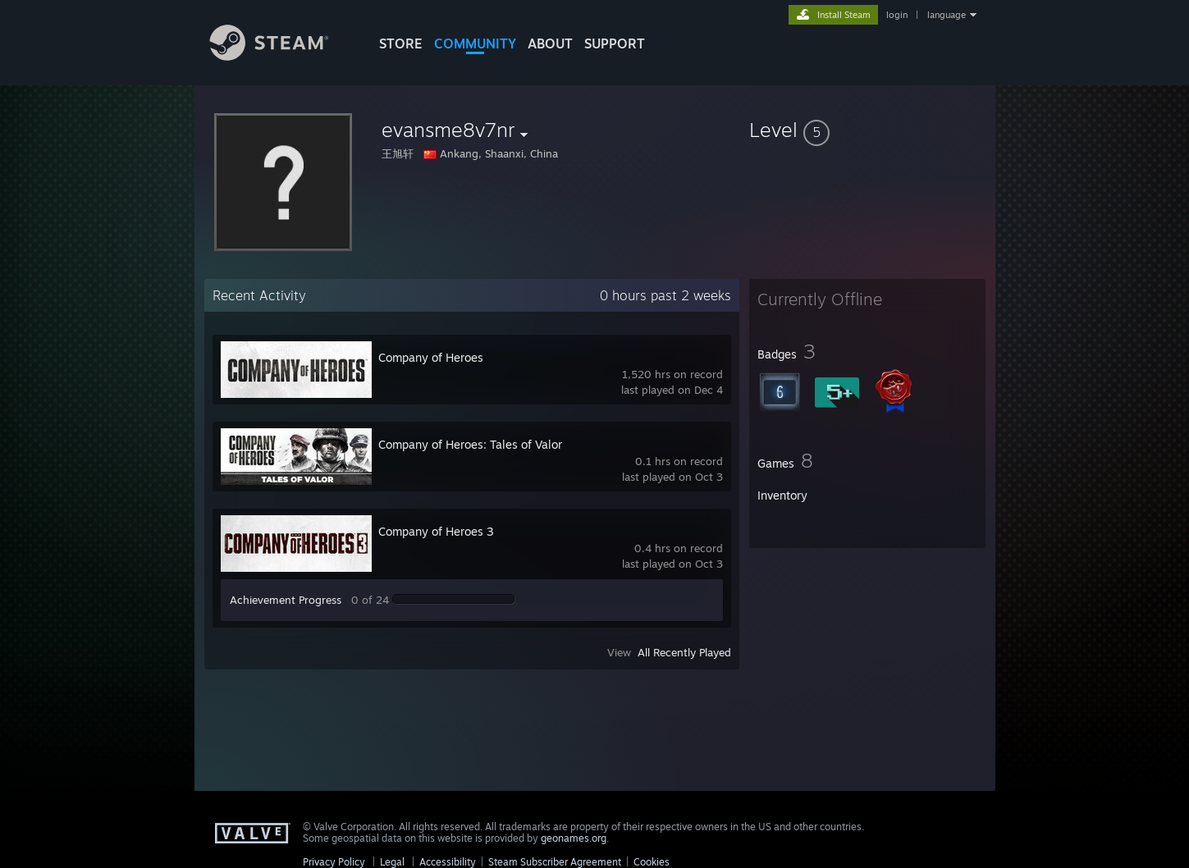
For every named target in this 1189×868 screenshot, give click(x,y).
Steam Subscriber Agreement (554, 862)
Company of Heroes (430, 357)
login (897, 15)
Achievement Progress (285, 599)
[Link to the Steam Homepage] (281, 56)
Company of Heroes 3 (436, 531)
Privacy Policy (334, 862)
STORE (401, 43)
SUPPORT (614, 43)
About (550, 43)
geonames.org (573, 838)
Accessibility (447, 862)
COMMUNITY (475, 43)
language (946, 15)
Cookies (651, 862)
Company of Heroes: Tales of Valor (470, 444)
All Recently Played (684, 652)
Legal (392, 862)
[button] (867, 129)
